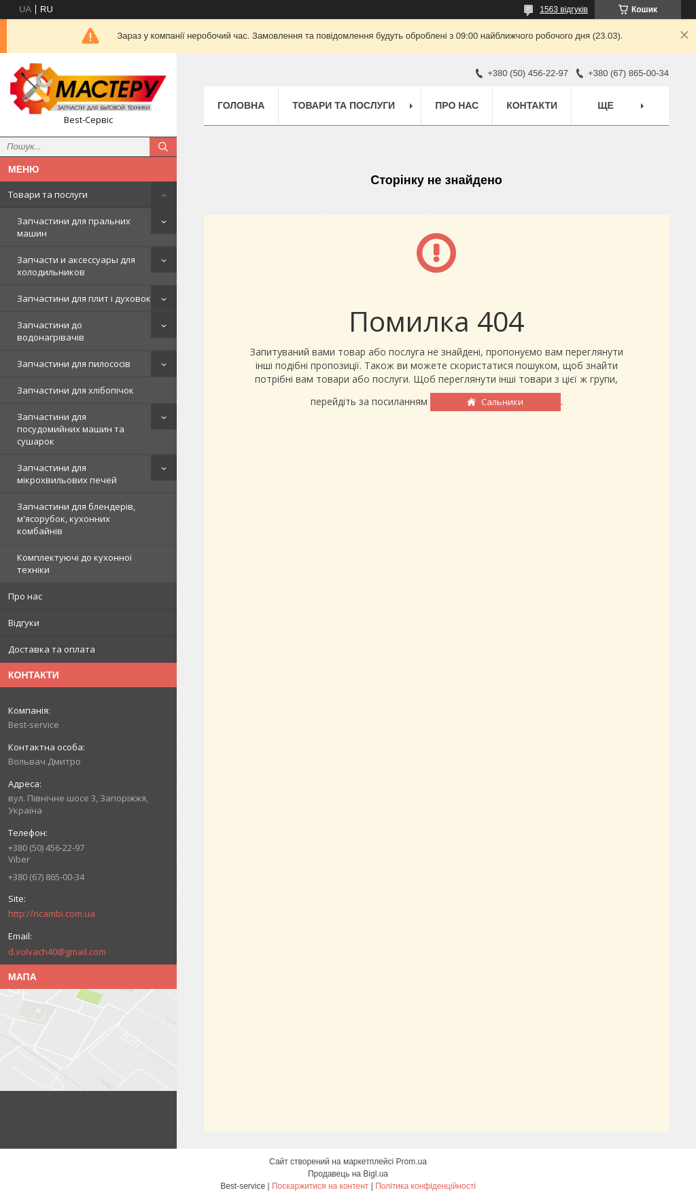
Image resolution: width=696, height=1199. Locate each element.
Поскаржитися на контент (320, 1186)
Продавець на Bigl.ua (348, 1174)
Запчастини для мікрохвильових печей (67, 474)
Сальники (502, 402)
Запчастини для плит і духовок (84, 298)
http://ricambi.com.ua (51, 913)
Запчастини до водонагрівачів (50, 331)
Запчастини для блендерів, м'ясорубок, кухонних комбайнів (76, 518)
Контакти (531, 105)
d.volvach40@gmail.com (57, 951)
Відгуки (23, 622)
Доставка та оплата (51, 649)
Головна (241, 105)
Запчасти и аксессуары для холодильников (76, 266)
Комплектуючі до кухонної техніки (74, 563)
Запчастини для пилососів (73, 364)
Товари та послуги (48, 194)
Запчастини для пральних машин (73, 227)
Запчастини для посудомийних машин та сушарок (70, 429)
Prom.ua (411, 1161)
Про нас (25, 596)
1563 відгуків (564, 9)
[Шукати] (163, 147)
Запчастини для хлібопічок (75, 390)
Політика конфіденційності (425, 1186)
